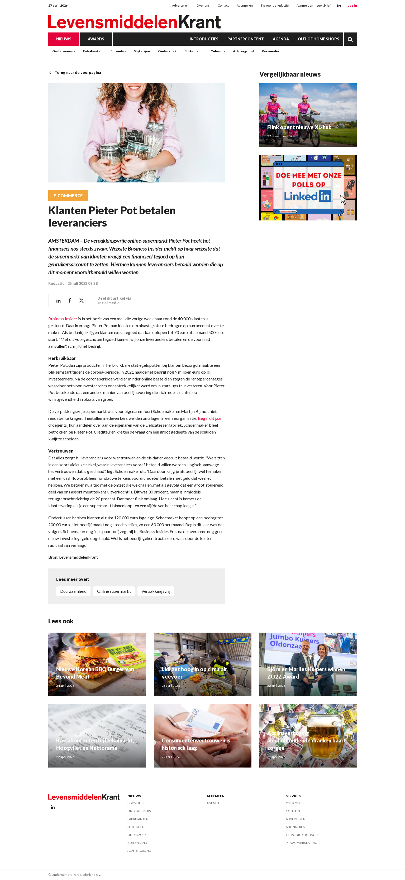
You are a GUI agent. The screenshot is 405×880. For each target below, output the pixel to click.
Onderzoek (167, 51)
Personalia (270, 51)
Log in (352, 5)
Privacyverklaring (301, 843)
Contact (223, 5)
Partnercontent (245, 39)
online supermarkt (114, 591)
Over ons (203, 5)
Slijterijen (142, 51)
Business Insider (62, 318)
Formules (118, 51)
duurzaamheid (73, 591)
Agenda (281, 39)
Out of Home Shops (318, 39)
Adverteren (180, 5)
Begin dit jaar (210, 418)
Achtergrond (243, 51)
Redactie (56, 283)
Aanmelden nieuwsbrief (314, 5)
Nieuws (64, 39)
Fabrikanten (93, 51)
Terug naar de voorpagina (74, 72)
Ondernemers (63, 51)
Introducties (204, 39)
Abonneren (245, 5)
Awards (96, 39)
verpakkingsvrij (155, 591)
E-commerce (68, 196)
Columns (218, 51)
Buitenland (193, 51)
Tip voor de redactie (275, 5)
